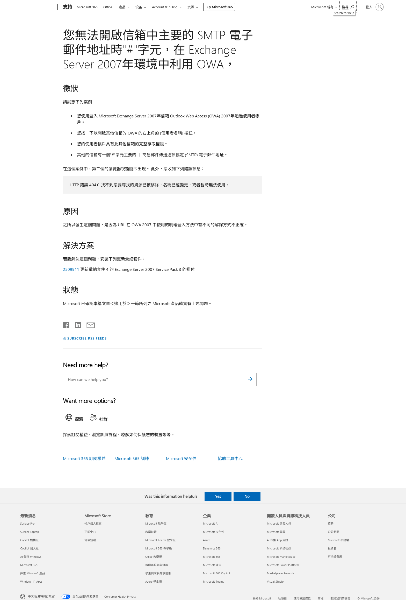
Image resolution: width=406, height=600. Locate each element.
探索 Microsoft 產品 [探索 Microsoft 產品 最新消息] (32, 573)
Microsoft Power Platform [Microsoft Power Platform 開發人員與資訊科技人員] (283, 565)
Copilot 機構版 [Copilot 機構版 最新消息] (29, 540)
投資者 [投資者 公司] (332, 548)
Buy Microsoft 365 (219, 7)
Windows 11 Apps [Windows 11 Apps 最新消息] (31, 581)
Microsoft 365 (87, 7)
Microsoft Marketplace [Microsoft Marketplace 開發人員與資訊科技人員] (281, 557)
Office (107, 7)
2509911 (71, 269)
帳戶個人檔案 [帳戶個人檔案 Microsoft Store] (93, 523)
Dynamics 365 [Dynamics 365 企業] (212, 548)
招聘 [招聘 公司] (331, 523)
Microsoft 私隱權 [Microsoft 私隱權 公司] (338, 540)
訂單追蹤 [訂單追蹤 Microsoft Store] (90, 540)
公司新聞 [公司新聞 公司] (333, 532)
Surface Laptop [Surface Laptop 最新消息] (29, 532)
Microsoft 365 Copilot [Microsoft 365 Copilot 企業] (216, 573)
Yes (218, 496)
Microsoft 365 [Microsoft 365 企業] (211, 557)
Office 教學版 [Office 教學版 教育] (153, 557)
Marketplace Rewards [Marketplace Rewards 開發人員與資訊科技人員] (280, 573)
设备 (138, 7)
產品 (122, 7)
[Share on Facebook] (66, 324)
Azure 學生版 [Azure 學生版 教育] (153, 581)
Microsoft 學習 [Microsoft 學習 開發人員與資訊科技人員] (276, 532)
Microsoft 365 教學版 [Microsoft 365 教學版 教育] (158, 548)
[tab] (75, 418)
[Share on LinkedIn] (76, 324)
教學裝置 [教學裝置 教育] (151, 532)
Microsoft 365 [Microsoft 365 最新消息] (29, 565)
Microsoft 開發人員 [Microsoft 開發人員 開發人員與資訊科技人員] (279, 523)
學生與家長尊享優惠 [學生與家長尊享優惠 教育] (158, 573)
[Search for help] (348, 6)
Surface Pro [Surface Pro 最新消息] (27, 523)
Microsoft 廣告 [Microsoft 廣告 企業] (212, 565)
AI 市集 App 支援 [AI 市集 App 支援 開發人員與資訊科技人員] (277, 540)
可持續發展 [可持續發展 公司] (335, 557)
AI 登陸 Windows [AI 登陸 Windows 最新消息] (30, 557)
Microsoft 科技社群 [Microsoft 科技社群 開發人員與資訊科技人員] (279, 548)
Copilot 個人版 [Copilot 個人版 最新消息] (29, 548)
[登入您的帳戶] (374, 7)
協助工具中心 (230, 458)
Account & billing (165, 7)
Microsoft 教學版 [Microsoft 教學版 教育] (155, 523)
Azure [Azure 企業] (206, 540)
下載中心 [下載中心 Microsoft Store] (90, 532)
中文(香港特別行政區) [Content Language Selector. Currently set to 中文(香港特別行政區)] (41, 596)
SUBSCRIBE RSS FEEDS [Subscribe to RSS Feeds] (87, 338)
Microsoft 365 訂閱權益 (84, 458)
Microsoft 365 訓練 (131, 458)
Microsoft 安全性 (181, 458)
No (247, 496)
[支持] (67, 7)
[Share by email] (88, 324)
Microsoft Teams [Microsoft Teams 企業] (213, 581)
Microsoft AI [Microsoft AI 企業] (210, 523)
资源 (190, 7)
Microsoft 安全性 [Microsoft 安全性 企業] (213, 532)
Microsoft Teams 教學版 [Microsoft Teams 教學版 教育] (160, 540)
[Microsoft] (38, 7)
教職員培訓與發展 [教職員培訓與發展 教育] (156, 565)
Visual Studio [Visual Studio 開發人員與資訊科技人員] (275, 581)
